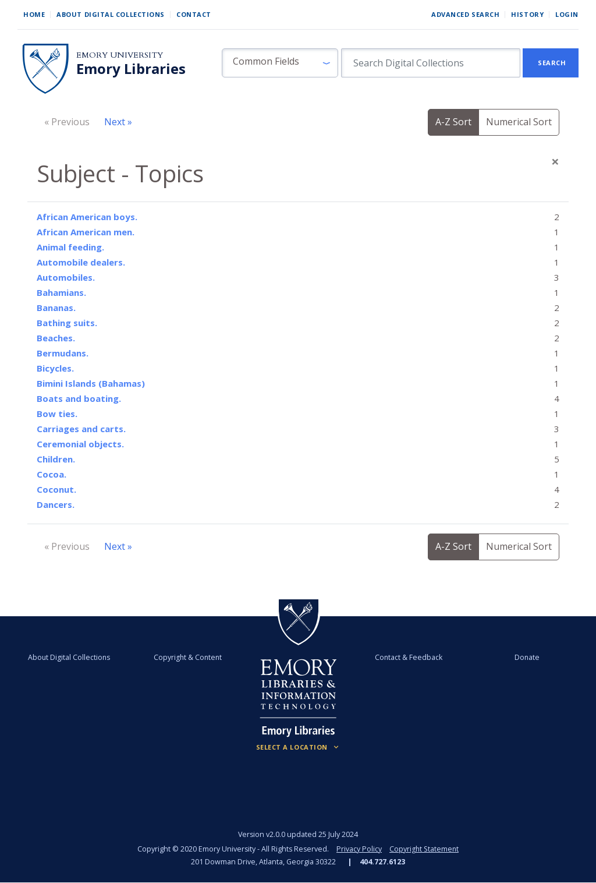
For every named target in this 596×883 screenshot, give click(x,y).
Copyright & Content (189, 657)
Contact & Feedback (407, 657)
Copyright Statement (424, 849)
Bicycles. (55, 368)
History (527, 14)
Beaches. (56, 338)
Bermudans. (62, 353)
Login (567, 14)
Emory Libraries (131, 69)
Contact (193, 14)
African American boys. (87, 216)
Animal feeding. (70, 247)
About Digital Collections (110, 14)
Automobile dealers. (81, 262)
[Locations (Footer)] (298, 747)
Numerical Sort (519, 121)
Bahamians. (61, 292)
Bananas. (56, 307)
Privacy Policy (358, 849)
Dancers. (55, 504)
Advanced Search (465, 14)
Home (34, 14)
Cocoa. (51, 474)
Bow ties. (57, 413)
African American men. (85, 232)
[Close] (555, 161)
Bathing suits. (67, 323)
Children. (56, 459)
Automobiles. (66, 277)
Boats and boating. (79, 398)
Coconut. (56, 489)
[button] (280, 62)
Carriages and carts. (81, 429)
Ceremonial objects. (80, 444)
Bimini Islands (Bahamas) (91, 383)
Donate (523, 657)
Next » (118, 121)
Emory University (119, 55)
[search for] (430, 62)
